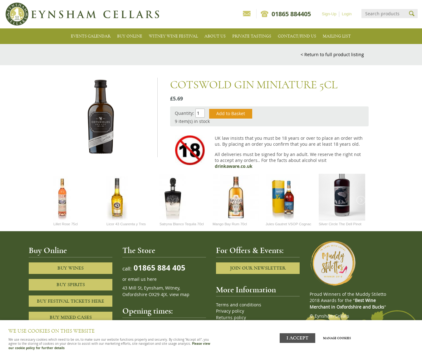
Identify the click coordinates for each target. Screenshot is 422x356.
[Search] (384, 13)
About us (215, 36)
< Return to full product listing (332, 54)
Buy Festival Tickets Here (70, 301)
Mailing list (337, 36)
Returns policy (231, 317)
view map (179, 294)
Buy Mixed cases (71, 317)
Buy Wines (70, 268)
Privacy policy (230, 311)
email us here (142, 279)
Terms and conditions (238, 305)
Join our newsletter (258, 268)
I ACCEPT (297, 335)
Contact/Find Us (297, 36)
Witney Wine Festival (173, 36)
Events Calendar (90, 36)
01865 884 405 (158, 267)
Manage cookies (343, 335)
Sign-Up (329, 14)
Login (347, 14)
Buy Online (129, 36)
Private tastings (251, 36)
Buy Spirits (70, 284)
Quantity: (184, 113)
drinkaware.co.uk (234, 166)
